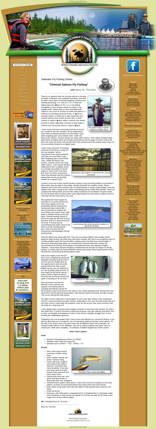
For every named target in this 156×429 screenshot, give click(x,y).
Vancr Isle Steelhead (133, 179)
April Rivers (133, 159)
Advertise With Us (23, 215)
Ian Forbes (133, 206)
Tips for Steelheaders (133, 177)
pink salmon (69, 103)
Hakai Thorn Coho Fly (133, 132)
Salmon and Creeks (133, 104)
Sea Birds (133, 90)
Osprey (133, 89)
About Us (23, 218)
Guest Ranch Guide (23, 249)
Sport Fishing (23, 93)
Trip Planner (24, 100)
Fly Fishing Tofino (133, 147)
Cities (23, 79)
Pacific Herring (133, 100)
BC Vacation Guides (23, 241)
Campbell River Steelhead (133, 161)
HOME (23, 60)
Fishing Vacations (22, 247)
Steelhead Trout (133, 174)
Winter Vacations (23, 254)
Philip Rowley (133, 217)
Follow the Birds (133, 189)
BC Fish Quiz (133, 99)
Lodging (23, 86)
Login (23, 276)
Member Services (23, 275)
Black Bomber (133, 131)
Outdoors (23, 97)
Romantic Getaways (23, 250)
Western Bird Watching (133, 94)
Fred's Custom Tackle (133, 212)
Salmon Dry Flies (133, 134)
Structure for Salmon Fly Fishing (133, 152)
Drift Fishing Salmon (133, 186)
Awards (22, 217)
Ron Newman (133, 214)
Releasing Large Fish (133, 192)
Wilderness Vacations (23, 252)
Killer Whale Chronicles (133, 114)
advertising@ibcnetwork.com (78, 421)
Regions (23, 75)
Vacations (23, 82)
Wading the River (133, 181)
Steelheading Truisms (133, 176)
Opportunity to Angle (133, 191)
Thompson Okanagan (23, 244)
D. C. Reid (133, 216)
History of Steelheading (133, 166)
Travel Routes (23, 104)
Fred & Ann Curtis (133, 204)
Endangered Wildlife (133, 112)
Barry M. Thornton (86, 89)
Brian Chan (133, 202)
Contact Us (23, 220)
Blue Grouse (133, 87)
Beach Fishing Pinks (133, 142)
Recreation (23, 89)
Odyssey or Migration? (133, 119)
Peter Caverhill (133, 201)
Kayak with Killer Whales (23, 236)
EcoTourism (23, 246)
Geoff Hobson (133, 207)
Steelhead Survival (133, 172)
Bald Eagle (133, 84)
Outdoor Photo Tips (133, 120)
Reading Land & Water (133, 149)
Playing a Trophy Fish (133, 171)
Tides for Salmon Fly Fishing (133, 154)
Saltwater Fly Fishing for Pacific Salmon (133, 151)
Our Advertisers (23, 207)
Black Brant (133, 85)
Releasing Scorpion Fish (133, 194)
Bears (133, 110)
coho (59, 103)
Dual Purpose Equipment (133, 126)
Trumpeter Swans (133, 92)
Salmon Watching (133, 102)
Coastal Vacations (23, 243)
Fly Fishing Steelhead (133, 162)
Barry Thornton (133, 219)
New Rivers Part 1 (133, 167)
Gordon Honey (133, 209)
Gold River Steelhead (133, 164)
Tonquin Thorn (133, 137)
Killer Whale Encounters (133, 115)
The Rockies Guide (23, 255)
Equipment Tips (133, 146)
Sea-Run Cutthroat (133, 105)
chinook (69, 105)
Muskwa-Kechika (133, 117)
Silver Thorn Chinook (133, 136)
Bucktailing (133, 144)
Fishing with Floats (133, 187)
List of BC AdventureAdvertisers (23, 209)
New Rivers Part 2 (133, 169)
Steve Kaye (133, 211)
